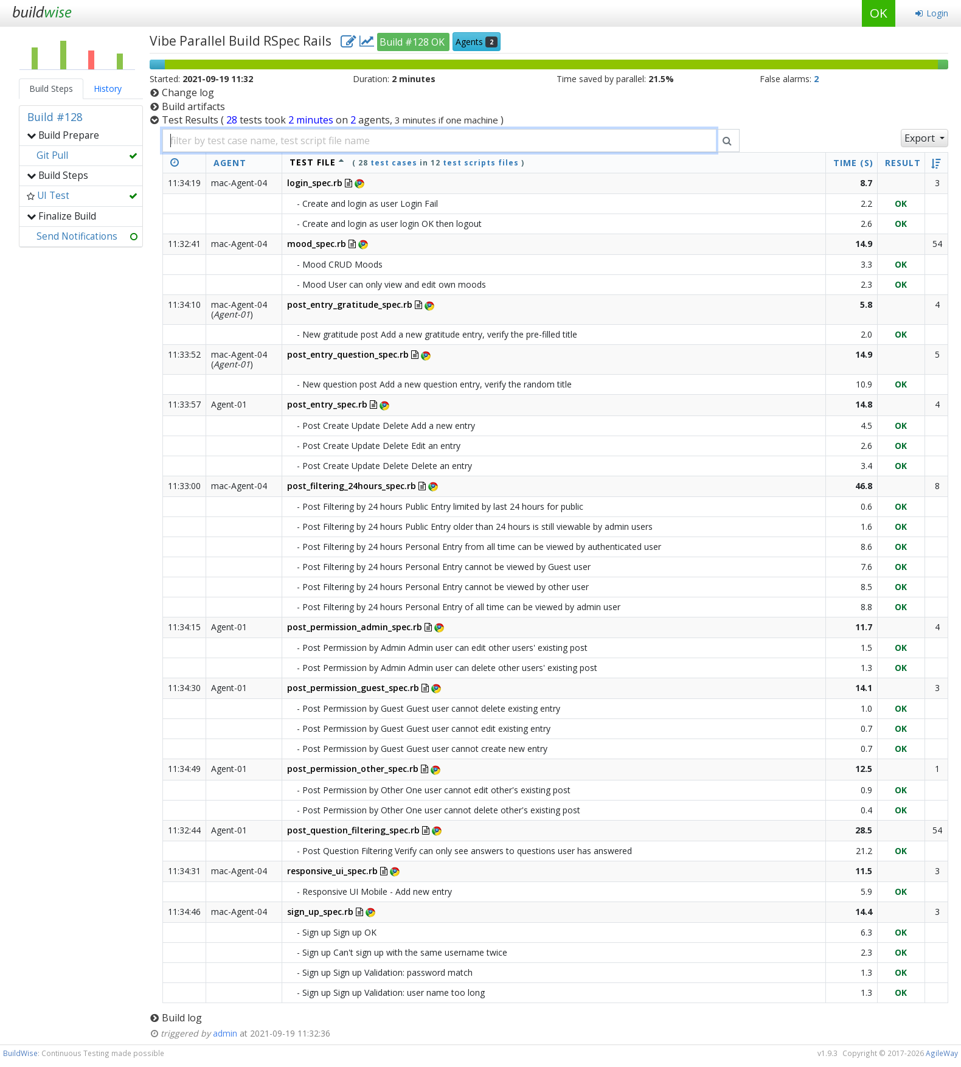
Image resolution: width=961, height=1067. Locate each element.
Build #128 (55, 116)
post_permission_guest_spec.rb (353, 687)
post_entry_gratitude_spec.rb (349, 304)
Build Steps (51, 88)
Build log (182, 1018)
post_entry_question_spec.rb (348, 354)
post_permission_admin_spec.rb (354, 627)
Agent (229, 163)
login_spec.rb (314, 183)
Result (903, 163)
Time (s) (853, 163)
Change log (188, 92)
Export (920, 138)
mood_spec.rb (316, 243)
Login (931, 13)
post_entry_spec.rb (327, 404)
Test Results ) (333, 120)
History (108, 88)
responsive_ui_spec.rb (332, 871)
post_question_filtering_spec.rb (353, 830)
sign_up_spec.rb (320, 911)
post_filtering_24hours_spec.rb (351, 486)
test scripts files (481, 163)
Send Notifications (76, 236)
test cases (393, 163)
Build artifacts (193, 106)
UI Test (53, 195)
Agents (477, 41)
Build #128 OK (413, 42)
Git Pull (52, 155)
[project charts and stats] (366, 40)
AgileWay (942, 1053)
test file (313, 162)
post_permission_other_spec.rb (352, 768)
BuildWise (20, 1053)
